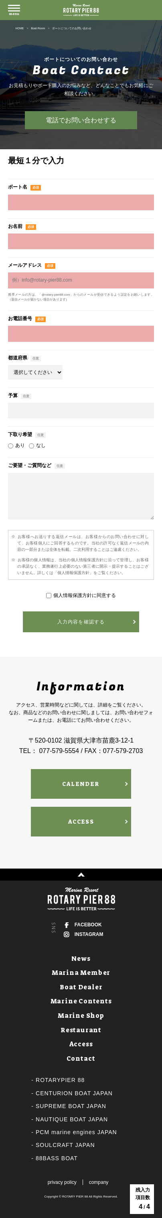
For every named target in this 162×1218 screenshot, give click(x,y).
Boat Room (38, 28)
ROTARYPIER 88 (60, 1080)
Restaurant (81, 1030)
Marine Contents (81, 1001)
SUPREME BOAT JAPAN (71, 1106)
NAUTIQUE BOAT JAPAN (72, 1119)
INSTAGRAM (89, 934)
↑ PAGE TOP (81, 875)
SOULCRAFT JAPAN (65, 1145)
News (80, 958)
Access (81, 1044)
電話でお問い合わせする (81, 120)
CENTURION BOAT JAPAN (74, 1093)
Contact (81, 1058)
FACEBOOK (88, 924)
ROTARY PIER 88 (75, 1196)
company (99, 1182)
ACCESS (81, 821)
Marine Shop (81, 1015)
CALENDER (80, 784)
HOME (19, 28)
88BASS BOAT (57, 1158)
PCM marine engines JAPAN (76, 1132)
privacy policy (62, 1182)
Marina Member (81, 972)
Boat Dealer (81, 987)
